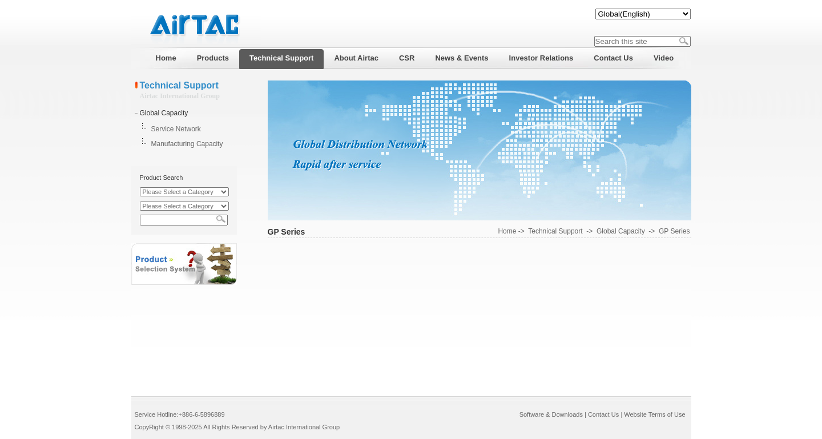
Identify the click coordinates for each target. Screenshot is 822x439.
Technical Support (555, 231)
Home (507, 231)
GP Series (674, 231)
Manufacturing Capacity (187, 144)
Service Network (176, 129)
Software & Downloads (551, 414)
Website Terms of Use (654, 414)
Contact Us (603, 414)
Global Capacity (164, 113)
